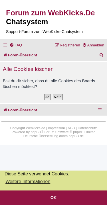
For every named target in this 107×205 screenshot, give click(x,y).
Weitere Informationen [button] (27, 181)
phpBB (36, 132)
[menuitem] (15, 45)
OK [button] (54, 197)
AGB (71, 128)
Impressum (56, 128)
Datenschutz (87, 128)
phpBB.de (76, 136)
